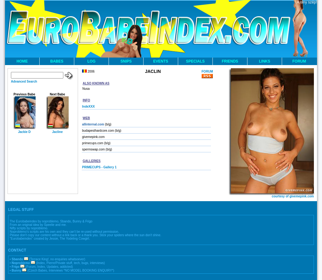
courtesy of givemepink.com (293, 196)
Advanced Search (24, 81)
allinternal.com (93, 124)
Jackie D (24, 132)
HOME (22, 61)
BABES (56, 61)
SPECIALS (195, 61)
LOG (91, 61)
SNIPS (126, 61)
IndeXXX (88, 106)
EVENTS (160, 61)
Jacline (57, 132)
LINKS (264, 61)
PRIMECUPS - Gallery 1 (99, 167)
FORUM (299, 61)
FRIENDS (230, 61)
